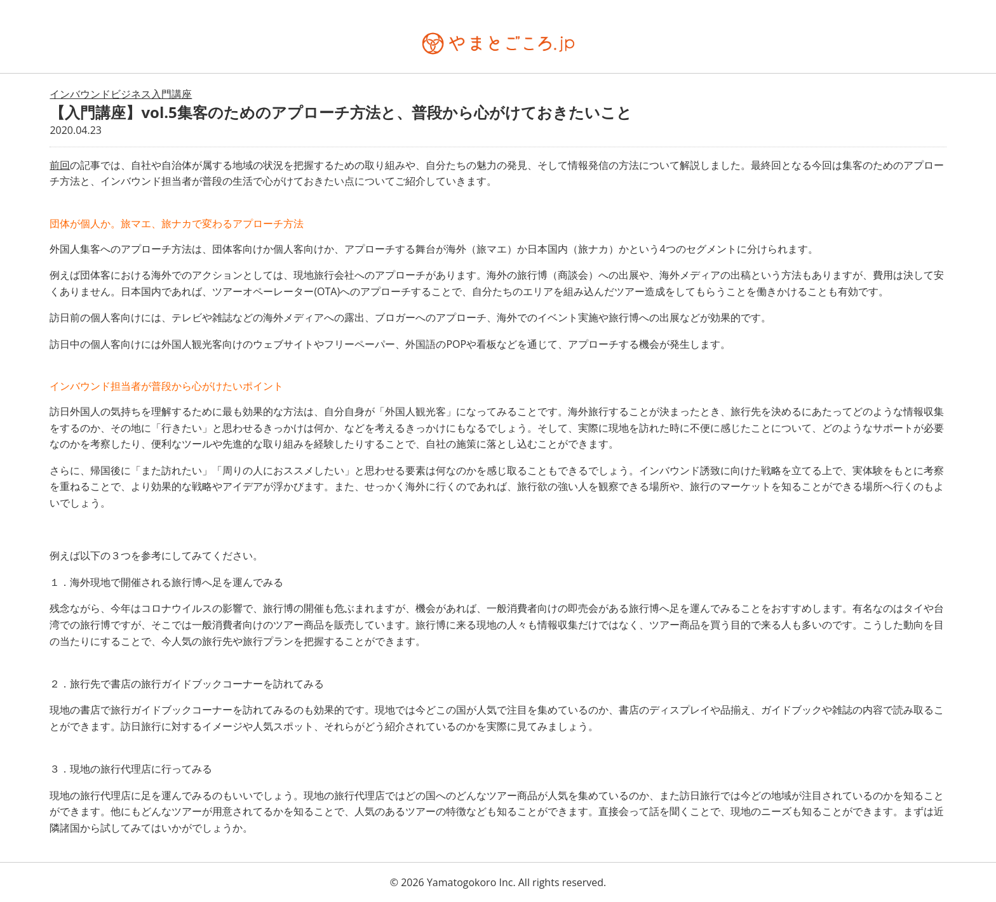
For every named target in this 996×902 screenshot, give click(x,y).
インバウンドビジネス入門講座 (121, 94)
